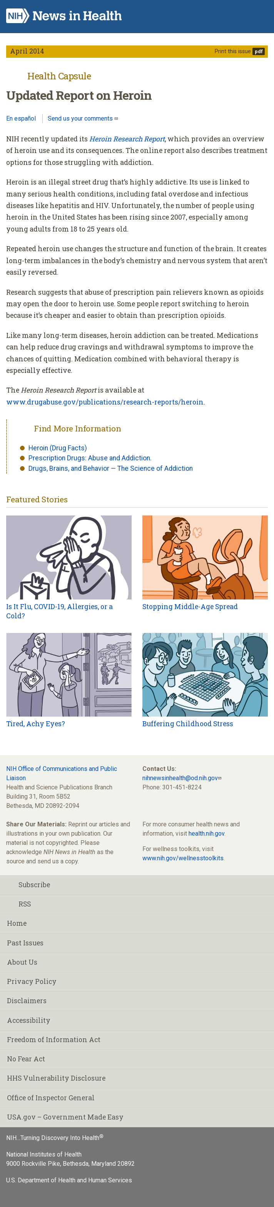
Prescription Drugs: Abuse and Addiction (89, 458)
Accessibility (28, 1020)
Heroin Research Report (127, 138)
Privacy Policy (32, 981)
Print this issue (233, 51)
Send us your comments (81, 118)
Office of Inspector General (51, 1097)
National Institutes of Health (44, 1154)
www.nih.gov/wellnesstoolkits (183, 858)
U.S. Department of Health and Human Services (69, 1180)
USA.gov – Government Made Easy (65, 1117)
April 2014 (27, 51)
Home (17, 923)
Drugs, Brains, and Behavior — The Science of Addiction (110, 468)
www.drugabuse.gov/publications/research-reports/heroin (105, 402)
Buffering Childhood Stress (187, 723)
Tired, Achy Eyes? (35, 723)
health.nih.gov (206, 833)
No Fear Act (26, 1058)
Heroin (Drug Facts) (57, 448)
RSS (19, 904)
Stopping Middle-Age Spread (190, 606)
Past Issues (25, 942)
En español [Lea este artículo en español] (21, 118)
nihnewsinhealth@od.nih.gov (180, 778)
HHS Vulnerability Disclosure (56, 1078)
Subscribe (28, 884)
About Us (22, 962)
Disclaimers (27, 1000)
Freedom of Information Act (53, 1039)
